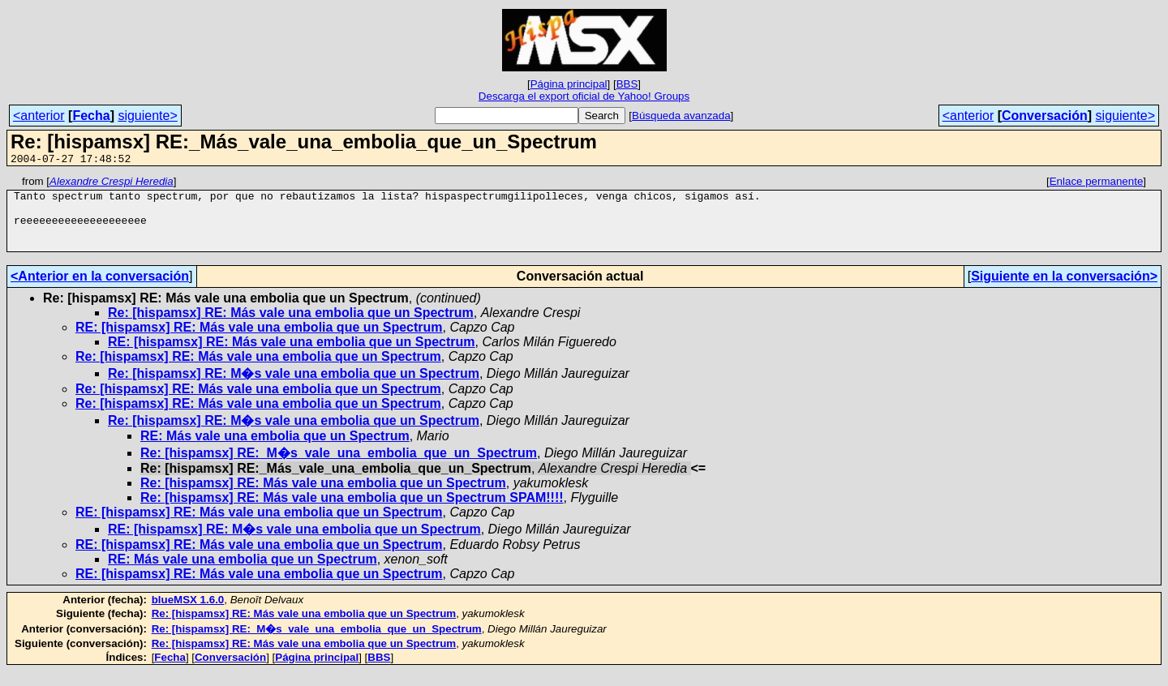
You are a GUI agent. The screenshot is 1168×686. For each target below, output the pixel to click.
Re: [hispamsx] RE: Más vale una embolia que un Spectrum (291, 327)
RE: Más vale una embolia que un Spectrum (275, 450)
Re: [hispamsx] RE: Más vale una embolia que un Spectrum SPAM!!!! (352, 512)
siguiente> (147, 115)
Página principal (569, 84)
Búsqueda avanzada (681, 115)
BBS (627, 84)
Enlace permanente (1097, 184)
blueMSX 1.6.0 (188, 614)
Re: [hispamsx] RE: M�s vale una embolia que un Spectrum (293, 388)
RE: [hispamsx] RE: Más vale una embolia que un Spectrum (259, 342)
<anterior (39, 115)
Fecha (91, 115)
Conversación (1045, 115)
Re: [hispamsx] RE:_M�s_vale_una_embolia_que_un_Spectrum (338, 467)
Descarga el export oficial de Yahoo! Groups (584, 96)
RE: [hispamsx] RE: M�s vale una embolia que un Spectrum (294, 544)
